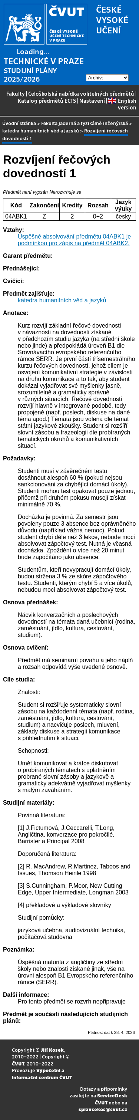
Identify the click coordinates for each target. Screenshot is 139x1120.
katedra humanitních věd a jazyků (40, 130)
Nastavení (92, 100)
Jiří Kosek (52, 1049)
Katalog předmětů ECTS (47, 100)
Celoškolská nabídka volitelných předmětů (81, 93)
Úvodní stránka (19, 123)
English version (122, 104)
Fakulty (15, 93)
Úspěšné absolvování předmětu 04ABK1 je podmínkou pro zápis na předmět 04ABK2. (74, 239)
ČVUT (18, 1063)
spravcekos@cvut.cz (103, 1109)
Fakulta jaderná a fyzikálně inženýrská (84, 123)
